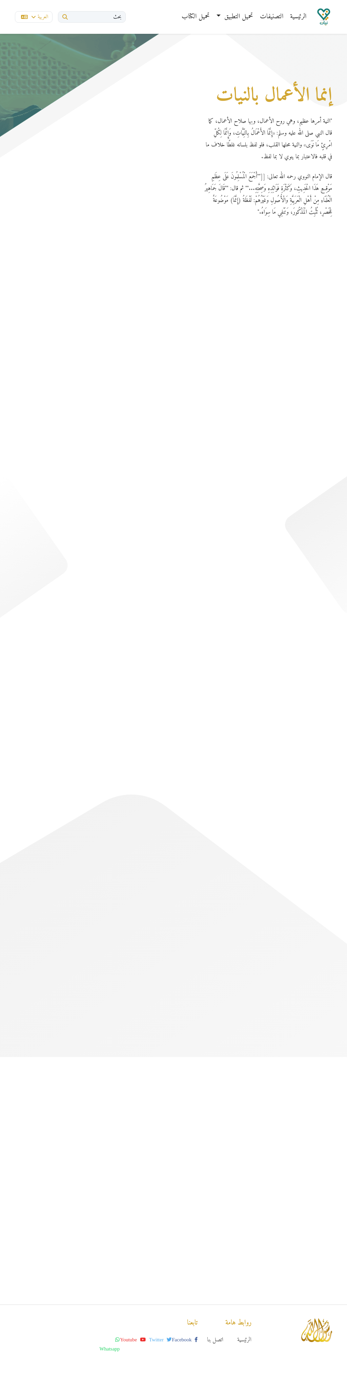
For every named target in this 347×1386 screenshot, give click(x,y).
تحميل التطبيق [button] (237, 17)
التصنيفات (271, 17)
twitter (160, 1339)
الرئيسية (298, 17)
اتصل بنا (215, 1340)
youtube (133, 1339)
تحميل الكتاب (196, 17)
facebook (185, 1339)
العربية (34, 17)
